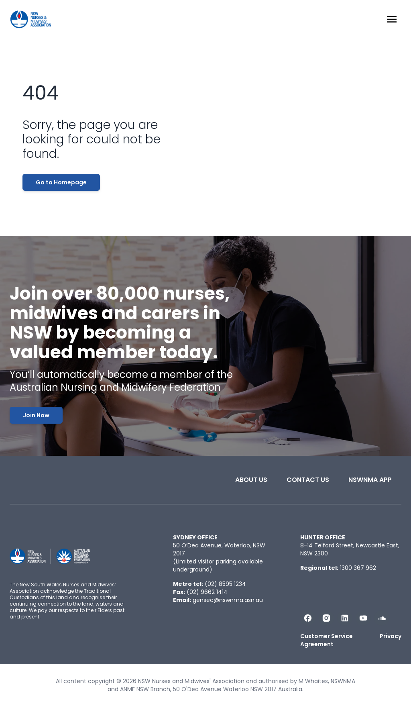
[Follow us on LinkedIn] (344, 618)
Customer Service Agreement (326, 640)
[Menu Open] (391, 19)
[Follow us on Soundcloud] (381, 618)
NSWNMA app (370, 479)
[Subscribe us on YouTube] (363, 618)
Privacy (390, 636)
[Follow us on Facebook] (307, 618)
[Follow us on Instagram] (326, 618)
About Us (251, 479)
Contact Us (308, 479)
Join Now (36, 415)
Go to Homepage (61, 182)
